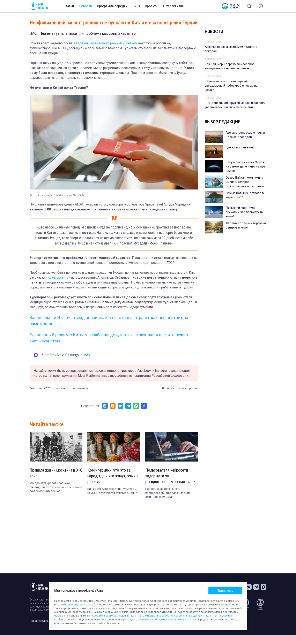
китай (170, 388)
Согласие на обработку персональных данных (167, 619)
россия (193, 388)
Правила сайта (39, 620)
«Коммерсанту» (58, 277)
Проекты (151, 6)
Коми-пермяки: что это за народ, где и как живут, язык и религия (112, 476)
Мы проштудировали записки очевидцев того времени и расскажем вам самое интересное (56, 487)
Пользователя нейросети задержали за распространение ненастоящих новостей (171, 476)
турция (181, 388)
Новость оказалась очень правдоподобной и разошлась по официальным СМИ (168, 492)
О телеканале (173, 6)
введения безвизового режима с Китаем (105, 43)
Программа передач (112, 6)
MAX (86, 355)
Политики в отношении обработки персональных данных (166, 615)
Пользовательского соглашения (108, 615)
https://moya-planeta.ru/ (78, 604)
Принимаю (225, 591)
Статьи (69, 6)
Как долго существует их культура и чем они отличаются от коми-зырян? (112, 491)
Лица (136, 6)
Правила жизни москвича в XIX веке (56, 473)
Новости (85, 6)
